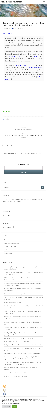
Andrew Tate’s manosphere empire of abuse (16, 294)
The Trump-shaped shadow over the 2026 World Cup (18, 338)
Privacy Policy (8, 253)
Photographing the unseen (11, 243)
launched (36, 56)
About (5, 240)
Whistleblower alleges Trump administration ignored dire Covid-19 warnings (23, 135)
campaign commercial (36, 67)
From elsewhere (18, 28)
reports (7, 33)
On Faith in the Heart (10, 246)
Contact (6, 250)
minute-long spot (21, 65)
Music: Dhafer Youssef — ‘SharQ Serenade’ (15, 376)
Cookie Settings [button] (6, 406)
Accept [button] (14, 406)
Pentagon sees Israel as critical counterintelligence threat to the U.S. (23, 345)
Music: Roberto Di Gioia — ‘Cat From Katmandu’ (17, 341)
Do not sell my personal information (11, 403)
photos (14, 153)
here (7, 201)
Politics (7, 119)
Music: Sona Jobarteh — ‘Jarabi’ (12, 302)
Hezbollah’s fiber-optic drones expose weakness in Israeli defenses (22, 353)
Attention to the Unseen (11, 2)
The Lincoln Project (14, 56)
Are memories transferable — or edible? (15, 373)
